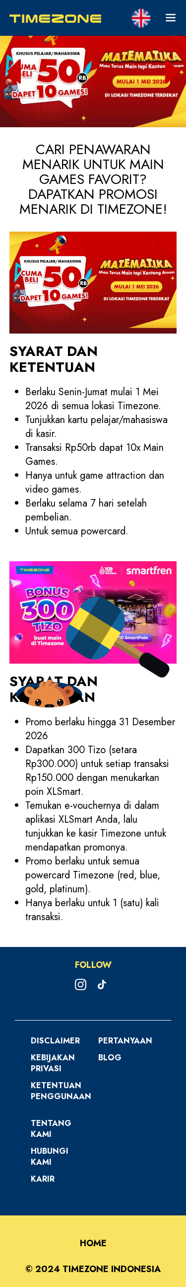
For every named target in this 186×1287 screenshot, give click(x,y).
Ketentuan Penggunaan (61, 1091)
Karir (43, 1179)
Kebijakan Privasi (53, 1063)
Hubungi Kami (49, 1156)
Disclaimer (55, 1040)
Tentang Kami (51, 1128)
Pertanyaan (125, 1040)
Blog (110, 1057)
